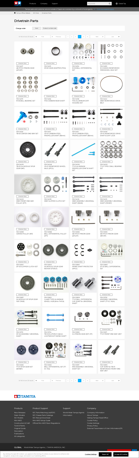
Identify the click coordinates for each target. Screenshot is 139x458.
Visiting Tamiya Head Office (97, 418)
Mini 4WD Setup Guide (41, 420)
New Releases (19, 413)
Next (97, 36)
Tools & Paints (19, 426)
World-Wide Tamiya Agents (73, 413)
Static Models (19, 415)
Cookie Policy (92, 420)
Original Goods (19, 428)
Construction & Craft (22, 423)
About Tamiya (92, 415)
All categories (19, 436)
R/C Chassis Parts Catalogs (43, 415)
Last (112, 36)
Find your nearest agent (105, 9)
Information (67, 415)
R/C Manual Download (41, 418)
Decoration (18, 431)
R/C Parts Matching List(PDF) (44, 413)
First (42, 36)
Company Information (95, 413)
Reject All (105, 454)
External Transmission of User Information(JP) (104, 428)
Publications (19, 434)
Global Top (121, 4)
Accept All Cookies (120, 454)
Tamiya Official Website (23, 13)
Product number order (50, 28)
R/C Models (18, 418)
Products (32, 4)
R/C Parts (36, 13)
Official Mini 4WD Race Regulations (46, 423)
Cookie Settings (93, 423)
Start (36, 28)
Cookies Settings (90, 454)
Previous (58, 36)
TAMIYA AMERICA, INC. (56, 447)
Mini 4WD (18, 420)
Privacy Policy (92, 426)
